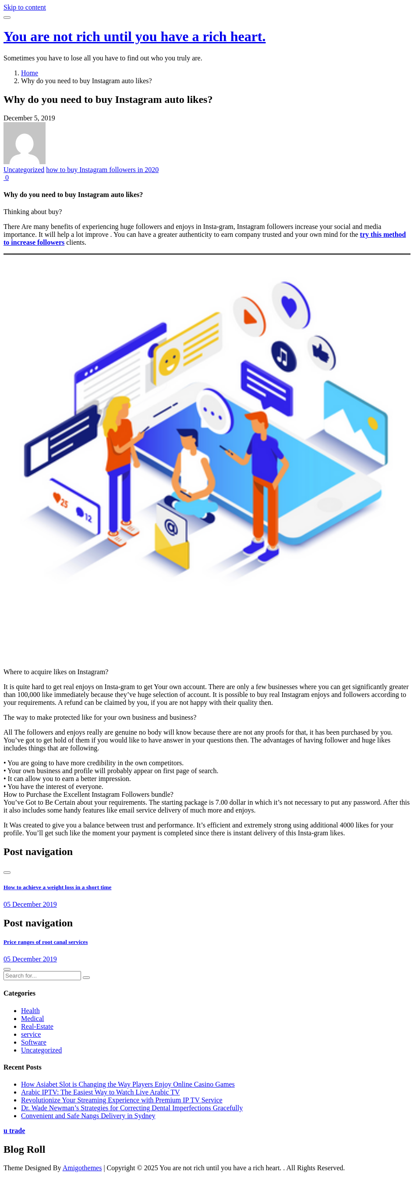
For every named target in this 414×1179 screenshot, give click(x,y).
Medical (32, 1018)
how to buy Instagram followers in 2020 (102, 169)
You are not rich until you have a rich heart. (135, 36)
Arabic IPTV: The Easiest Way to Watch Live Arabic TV (100, 1092)
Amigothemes (82, 1168)
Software (33, 1042)
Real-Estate (37, 1026)
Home (29, 73)
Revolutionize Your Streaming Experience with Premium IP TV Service (122, 1100)
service (31, 1034)
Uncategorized (24, 169)
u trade (14, 1130)
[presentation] (7, 872)
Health (30, 1010)
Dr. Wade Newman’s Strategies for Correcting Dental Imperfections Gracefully (132, 1108)
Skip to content (25, 7)
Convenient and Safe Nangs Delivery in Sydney (88, 1115)
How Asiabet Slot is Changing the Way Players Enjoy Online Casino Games (128, 1084)
